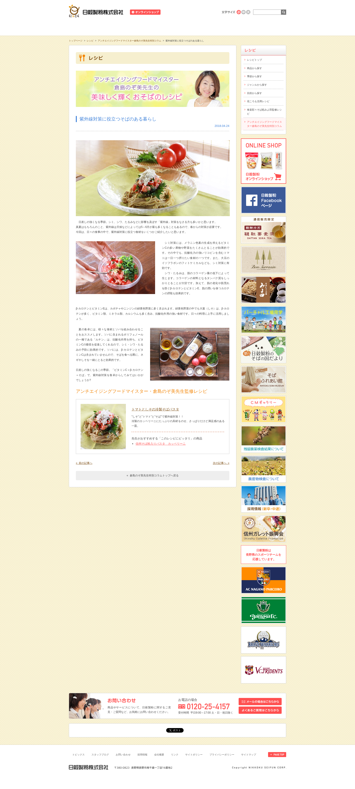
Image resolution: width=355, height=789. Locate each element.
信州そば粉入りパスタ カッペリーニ (161, 443)
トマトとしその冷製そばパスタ (155, 409)
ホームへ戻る (275, 2)
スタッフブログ (100, 754)
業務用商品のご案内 (203, 12)
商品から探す (254, 68)
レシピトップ (254, 59)
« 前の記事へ (84, 463)
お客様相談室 (264, 27)
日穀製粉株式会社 (96, 11)
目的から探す (254, 93)
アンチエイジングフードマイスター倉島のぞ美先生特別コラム (129, 40)
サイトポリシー (194, 754)
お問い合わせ (123, 754)
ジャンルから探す (257, 84)
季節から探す (254, 76)
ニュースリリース (175, 12)
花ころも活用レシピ (258, 101)
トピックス (78, 754)
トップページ (75, 40)
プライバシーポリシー (221, 754)
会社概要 (159, 754)
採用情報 (142, 754)
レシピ (177, 27)
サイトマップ (248, 754)
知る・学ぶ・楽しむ (90, 27)
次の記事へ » (221, 463)
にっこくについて (221, 27)
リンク (174, 754)
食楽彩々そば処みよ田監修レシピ (264, 111)
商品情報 (134, 27)
